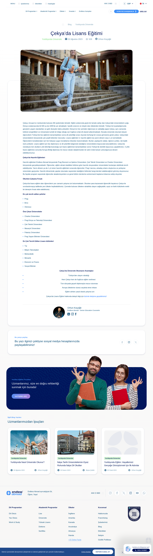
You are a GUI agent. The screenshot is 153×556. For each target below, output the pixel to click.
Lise (40, 514)
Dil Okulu (12, 514)
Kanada (71, 522)
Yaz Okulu (13, 518)
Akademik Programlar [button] (47, 11)
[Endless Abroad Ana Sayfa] (14, 11)
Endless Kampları (85, 11)
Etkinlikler (102, 531)
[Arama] (111, 11)
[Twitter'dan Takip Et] (123, 493)
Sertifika (42, 531)
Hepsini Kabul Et (103, 552)
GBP (127, 3)
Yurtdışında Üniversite (84, 24)
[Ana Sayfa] (63, 24)
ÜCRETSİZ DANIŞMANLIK (125, 11)
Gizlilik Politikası (104, 540)
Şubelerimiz (103, 522)
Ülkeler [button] (62, 11)
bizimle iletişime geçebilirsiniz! (95, 296)
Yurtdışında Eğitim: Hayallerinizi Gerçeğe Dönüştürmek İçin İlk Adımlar (121, 464)
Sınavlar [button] (71, 11)
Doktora (42, 527)
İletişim (101, 535)
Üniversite (43, 518)
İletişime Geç (21, 396)
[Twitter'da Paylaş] (135, 342)
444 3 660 (108, 3)
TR (142, 3)
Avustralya (72, 527)
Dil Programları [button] (31, 11)
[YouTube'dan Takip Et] (137, 493)
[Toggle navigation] (11, 3)
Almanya (71, 531)
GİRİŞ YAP (143, 11)
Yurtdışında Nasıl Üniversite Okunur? (27, 462)
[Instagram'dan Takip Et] (109, 493)
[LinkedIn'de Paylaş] (129, 342)
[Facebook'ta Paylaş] (122, 342)
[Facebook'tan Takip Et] (116, 493)
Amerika (71, 518)
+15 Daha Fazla (74, 540)
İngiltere (71, 514)
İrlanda (71, 535)
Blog (70, 24)
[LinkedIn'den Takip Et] (130, 493)
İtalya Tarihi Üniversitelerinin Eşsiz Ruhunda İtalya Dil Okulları (72, 464)
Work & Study (14, 522)
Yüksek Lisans (44, 522)
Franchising (103, 518)
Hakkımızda (103, 514)
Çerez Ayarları (86, 552)
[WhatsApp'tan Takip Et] (144, 493)
